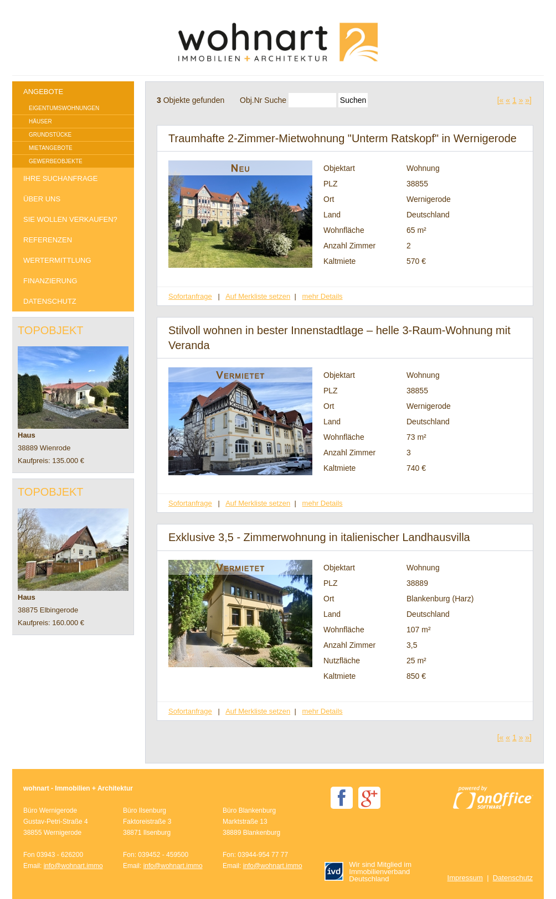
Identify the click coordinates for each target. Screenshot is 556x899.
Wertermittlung (57, 260)
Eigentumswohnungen (64, 108)
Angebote (43, 91)
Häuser (40, 121)
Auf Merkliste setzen (257, 296)
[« (500, 100)
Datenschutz (49, 301)
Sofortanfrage (190, 296)
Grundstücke (50, 135)
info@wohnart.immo (73, 866)
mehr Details (322, 296)
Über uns (41, 199)
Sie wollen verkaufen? (70, 219)
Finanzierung (50, 281)
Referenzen (47, 240)
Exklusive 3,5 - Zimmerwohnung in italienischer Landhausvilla (319, 537)
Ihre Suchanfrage (60, 178)
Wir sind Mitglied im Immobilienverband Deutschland (368, 871)
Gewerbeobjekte (56, 161)
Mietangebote (51, 148)
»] (528, 100)
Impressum (465, 878)
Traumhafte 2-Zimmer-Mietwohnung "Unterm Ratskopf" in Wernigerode (342, 138)
